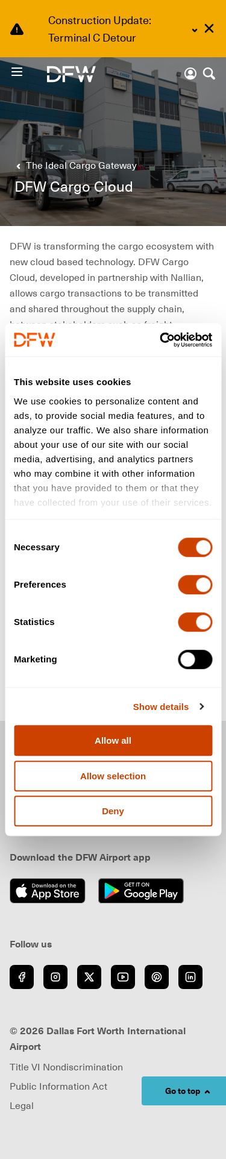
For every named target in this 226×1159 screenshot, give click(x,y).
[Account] (190, 73)
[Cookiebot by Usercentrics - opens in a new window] (161, 340)
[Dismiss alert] (209, 28)
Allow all (113, 740)
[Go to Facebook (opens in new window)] (22, 977)
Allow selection (113, 776)
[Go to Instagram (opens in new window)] (55, 977)
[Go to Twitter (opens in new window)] (89, 977)
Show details (161, 707)
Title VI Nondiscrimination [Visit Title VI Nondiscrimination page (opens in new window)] (66, 1066)
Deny (113, 811)
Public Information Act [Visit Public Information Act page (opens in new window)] (58, 1086)
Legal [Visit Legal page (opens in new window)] (22, 1105)
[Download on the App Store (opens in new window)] (51, 890)
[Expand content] (194, 30)
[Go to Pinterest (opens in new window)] (157, 977)
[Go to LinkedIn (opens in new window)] (190, 977)
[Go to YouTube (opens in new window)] (123, 977)
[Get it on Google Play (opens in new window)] (144, 890)
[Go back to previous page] (74, 165)
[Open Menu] (28, 71)
